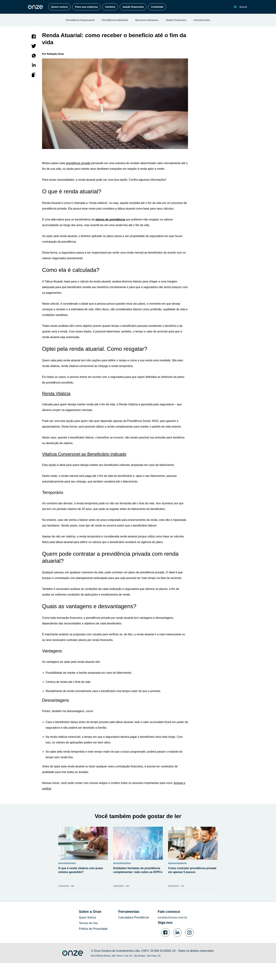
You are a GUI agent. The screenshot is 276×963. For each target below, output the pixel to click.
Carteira (110, 6)
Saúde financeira (133, 6)
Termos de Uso (88, 923)
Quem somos (59, 6)
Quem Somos (87, 917)
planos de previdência (110, 219)
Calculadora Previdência (133, 917)
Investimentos (202, 20)
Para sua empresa (86, 6)
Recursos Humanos (146, 20)
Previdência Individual (115, 20)
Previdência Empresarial (80, 20)
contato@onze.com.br (172, 917)
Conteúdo (157, 6)
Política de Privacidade (93, 928)
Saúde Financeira (176, 20)
